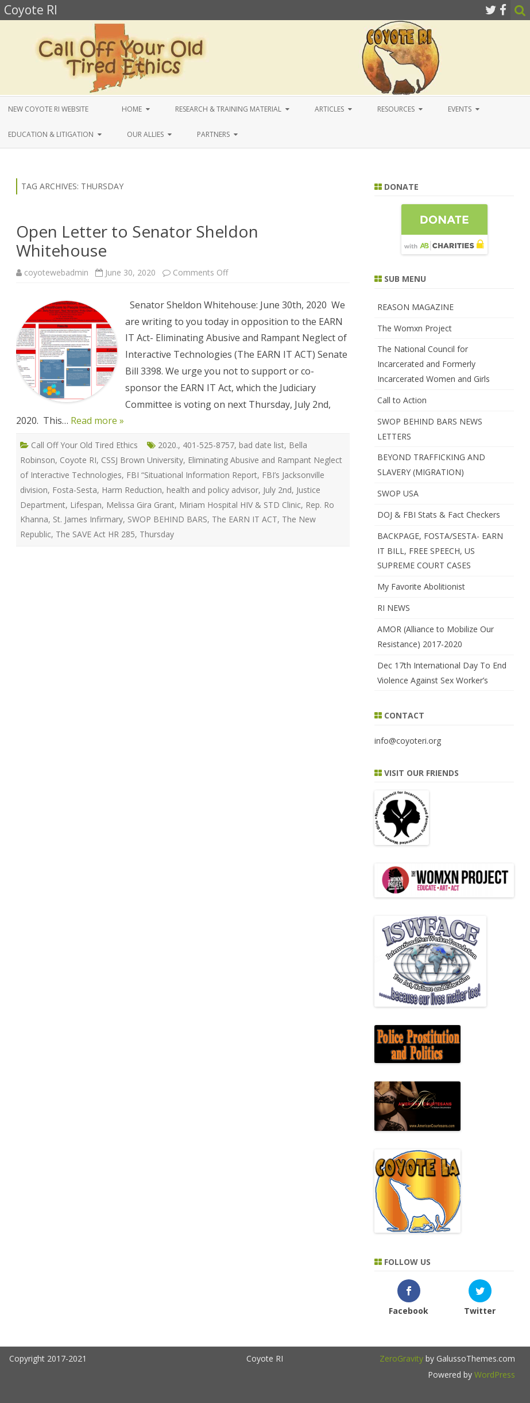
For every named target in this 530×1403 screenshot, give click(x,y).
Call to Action (402, 400)
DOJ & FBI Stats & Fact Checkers (438, 514)
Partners (213, 134)
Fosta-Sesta (74, 489)
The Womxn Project (414, 328)
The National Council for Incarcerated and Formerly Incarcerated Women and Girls (433, 363)
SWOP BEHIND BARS (167, 519)
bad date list (261, 444)
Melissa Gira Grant (140, 504)
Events (459, 109)
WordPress (493, 1374)
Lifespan (86, 504)
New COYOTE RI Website (48, 109)
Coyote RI (78, 459)
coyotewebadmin (56, 272)
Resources (396, 109)
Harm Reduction (132, 489)
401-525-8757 (208, 444)
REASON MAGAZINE (415, 306)
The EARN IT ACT (244, 519)
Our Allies (145, 134)
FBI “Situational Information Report (191, 474)
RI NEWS (393, 607)
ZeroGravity (401, 1358)
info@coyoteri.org (407, 740)
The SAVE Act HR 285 (95, 534)
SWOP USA (398, 493)
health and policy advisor (212, 489)
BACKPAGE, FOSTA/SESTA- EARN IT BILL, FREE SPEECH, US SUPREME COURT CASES (440, 550)
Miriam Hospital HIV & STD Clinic (240, 504)
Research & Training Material (228, 109)
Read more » (97, 420)
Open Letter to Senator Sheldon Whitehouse (137, 241)
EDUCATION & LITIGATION (51, 134)
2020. (168, 444)
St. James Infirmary (88, 519)
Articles (329, 109)
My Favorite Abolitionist (421, 586)
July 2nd (277, 489)
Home (132, 109)
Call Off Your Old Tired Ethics (84, 444)
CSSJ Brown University (142, 459)
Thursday (157, 534)
